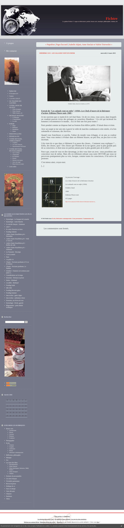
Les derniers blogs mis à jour (46, 519)
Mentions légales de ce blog (47, 522)
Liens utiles (12, 166)
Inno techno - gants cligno (14, 295)
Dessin (11, 432)
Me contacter (11, 51)
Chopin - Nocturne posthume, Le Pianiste (16, 267)
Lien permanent (77, 218)
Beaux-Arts (9, 429)
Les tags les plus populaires (78, 519)
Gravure (11, 434)
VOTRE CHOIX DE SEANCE (15, 106)
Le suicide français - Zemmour (15, 224)
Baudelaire (15, 129)
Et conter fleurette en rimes (14, 229)
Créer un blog (58, 516)
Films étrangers (16, 109)
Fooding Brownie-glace (13, 290)
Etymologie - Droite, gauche (14, 303)
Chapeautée (15, 154)
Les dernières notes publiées (62, 519)
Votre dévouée (10, 491)
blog (98, 522)
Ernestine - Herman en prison (15, 278)
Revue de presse (11, 484)
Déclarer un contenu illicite (31, 522)
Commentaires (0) (88, 218)
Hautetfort (67, 516)
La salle (14, 121)
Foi (7, 460)
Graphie (11, 447)
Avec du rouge (16, 162)
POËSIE (11, 124)
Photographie (10, 440)
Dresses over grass (17, 160)
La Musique (15, 117)
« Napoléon (50, 44)
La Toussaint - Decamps (13, 252)
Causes (11, 96)
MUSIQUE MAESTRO (16, 115)
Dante (14, 131)
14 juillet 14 (9, 259)
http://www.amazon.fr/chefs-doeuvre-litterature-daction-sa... (80, 201)
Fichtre (111, 18)
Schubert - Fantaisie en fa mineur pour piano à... (17, 272)
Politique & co (10, 486)
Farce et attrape (10, 489)
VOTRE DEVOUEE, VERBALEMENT (15, 140)
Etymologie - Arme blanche (14, 222)
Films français (16, 111)
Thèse (8, 499)
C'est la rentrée (10, 254)
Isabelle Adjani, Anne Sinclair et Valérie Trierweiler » (90, 44)
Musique (8, 457)
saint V (8, 227)
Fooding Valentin (11, 232)
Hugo (13, 125)
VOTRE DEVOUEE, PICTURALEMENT (15, 150)
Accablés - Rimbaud (12, 283)
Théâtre (11, 473)
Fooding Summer (11, 293)
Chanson (8, 494)
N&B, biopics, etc (17, 113)
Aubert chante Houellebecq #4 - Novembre (15, 235)
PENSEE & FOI (14, 136)
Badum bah (12, 91)
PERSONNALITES (15, 134)
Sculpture (12, 438)
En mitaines (15, 156)
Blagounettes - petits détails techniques (14, 306)
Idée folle (9, 288)
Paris (7, 257)
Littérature (12, 448)
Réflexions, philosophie (13, 455)
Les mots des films (11, 463)
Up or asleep (15, 152)
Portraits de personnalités (13, 476)
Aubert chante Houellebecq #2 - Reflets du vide (15, 244)
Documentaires (13, 464)
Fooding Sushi (10, 285)
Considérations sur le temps (14, 275)
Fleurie (14, 158)
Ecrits (8, 443)
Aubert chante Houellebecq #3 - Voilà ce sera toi (17, 240)
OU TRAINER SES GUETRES (15, 102)
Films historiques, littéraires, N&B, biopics (19, 468)
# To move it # (13, 93)
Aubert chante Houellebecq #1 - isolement (15, 248)
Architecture (12, 430)
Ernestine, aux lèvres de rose (15, 300)
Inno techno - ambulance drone (15, 298)
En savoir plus (91, 526)
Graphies (14, 142)
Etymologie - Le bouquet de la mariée (17, 219)
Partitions (9, 496)
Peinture (11, 436)
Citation (11, 445)
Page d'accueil (62, 44)
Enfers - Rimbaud (11, 280)
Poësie (11, 450)
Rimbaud (14, 127)
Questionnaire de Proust (19, 146)
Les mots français (17, 144)
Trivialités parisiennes (12, 481)
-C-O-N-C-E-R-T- (14, 98)
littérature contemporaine (16, 452)
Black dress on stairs (18, 164)
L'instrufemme (16, 119)
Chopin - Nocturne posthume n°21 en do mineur (17, 263)
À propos (10, 43)
